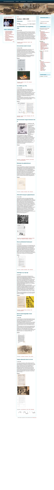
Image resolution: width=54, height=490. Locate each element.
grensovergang (32, 159)
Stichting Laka (34, 417)
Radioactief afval (42, 45)
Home (18, 16)
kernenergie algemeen (20, 310)
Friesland (41, 63)
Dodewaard (25, 191)
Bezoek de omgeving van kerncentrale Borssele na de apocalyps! (9, 37)
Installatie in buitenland (43, 48)
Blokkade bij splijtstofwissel (24, 163)
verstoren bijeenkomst (24, 42)
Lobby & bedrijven (43, 46)
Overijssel (41, 67)
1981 (31, 42)
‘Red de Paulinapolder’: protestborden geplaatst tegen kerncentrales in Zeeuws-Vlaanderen (9, 32)
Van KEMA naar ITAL (22, 85)
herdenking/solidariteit (43, 47)
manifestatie (22, 356)
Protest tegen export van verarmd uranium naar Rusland (9, 18)
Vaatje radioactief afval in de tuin (25, 359)
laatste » (27, 413)
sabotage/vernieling (43, 37)
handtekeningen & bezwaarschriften (43, 35)
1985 (41, 55)
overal (27, 409)
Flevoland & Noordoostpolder (44, 62)
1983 (41, 54)
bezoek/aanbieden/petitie (24, 238)
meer (13, 41)
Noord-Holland (42, 66)
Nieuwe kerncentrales (43, 43)
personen (32, 356)
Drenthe (41, 61)
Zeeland (41, 68)
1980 (41, 51)
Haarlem (29, 42)
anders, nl (41, 39)
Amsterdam (27, 159)
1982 (41, 53)
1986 (41, 56)
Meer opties (45, 23)
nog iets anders (23, 159)
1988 (41, 58)
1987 (41, 57)
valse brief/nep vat (23, 409)
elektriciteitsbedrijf (19, 82)
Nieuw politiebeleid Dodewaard (24, 241)
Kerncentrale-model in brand (24, 45)
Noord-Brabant (42, 65)
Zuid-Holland (42, 69)
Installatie (41, 42)
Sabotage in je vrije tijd (22, 272)
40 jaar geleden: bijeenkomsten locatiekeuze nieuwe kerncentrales (9, 40)
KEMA (22, 116)
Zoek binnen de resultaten (44, 21)
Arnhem (33, 238)
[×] (40, 76)
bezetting (41, 31)
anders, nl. (42, 49)
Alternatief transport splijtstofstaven (26, 194)
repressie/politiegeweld (22, 160)
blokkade (22, 191)
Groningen (42, 64)
